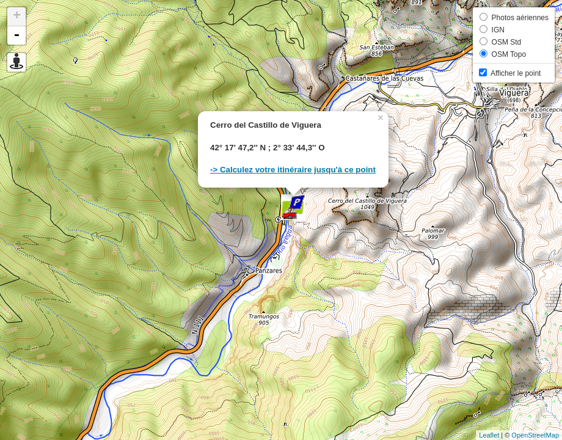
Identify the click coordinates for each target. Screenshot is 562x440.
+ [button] (17, 16)
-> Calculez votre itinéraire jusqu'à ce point (293, 169)
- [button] (16, 35)
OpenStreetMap (535, 435)
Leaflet (489, 435)
